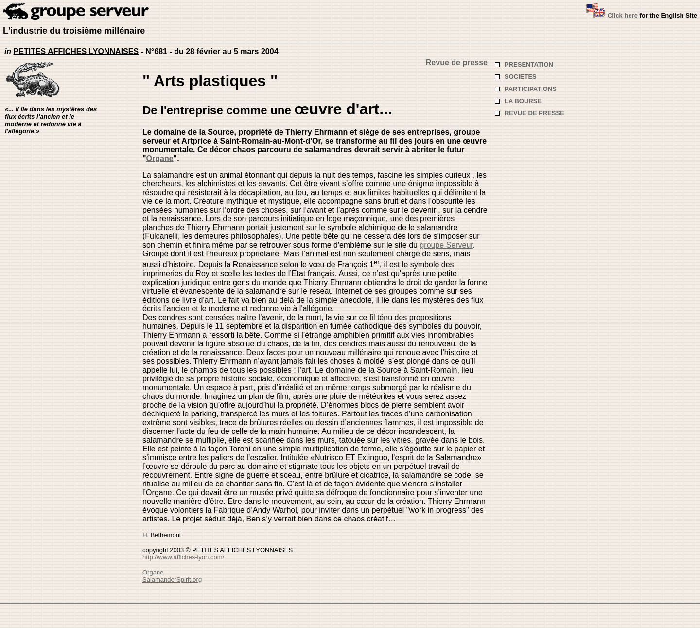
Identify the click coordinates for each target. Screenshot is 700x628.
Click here (623, 15)
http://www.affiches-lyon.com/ (183, 557)
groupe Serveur (446, 245)
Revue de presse (457, 62)
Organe (160, 158)
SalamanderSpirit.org (172, 579)
